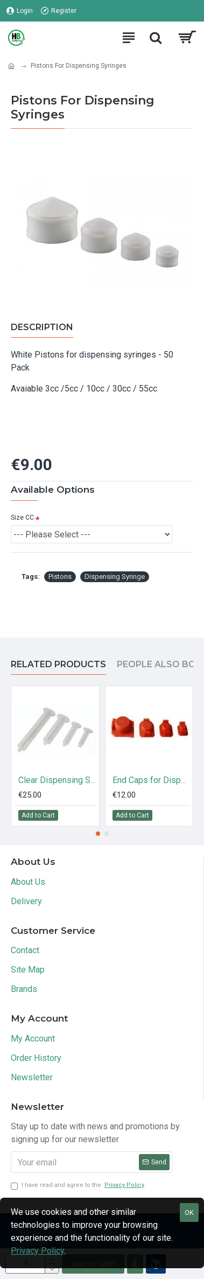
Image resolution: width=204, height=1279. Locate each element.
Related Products (58, 664)
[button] (98, 833)
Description (42, 327)
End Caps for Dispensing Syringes (151, 780)
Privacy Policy (38, 1251)
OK (189, 1212)
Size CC (22, 517)
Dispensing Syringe (115, 576)
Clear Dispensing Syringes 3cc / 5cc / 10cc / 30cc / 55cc (57, 780)
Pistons (60, 576)
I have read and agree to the (78, 1185)
